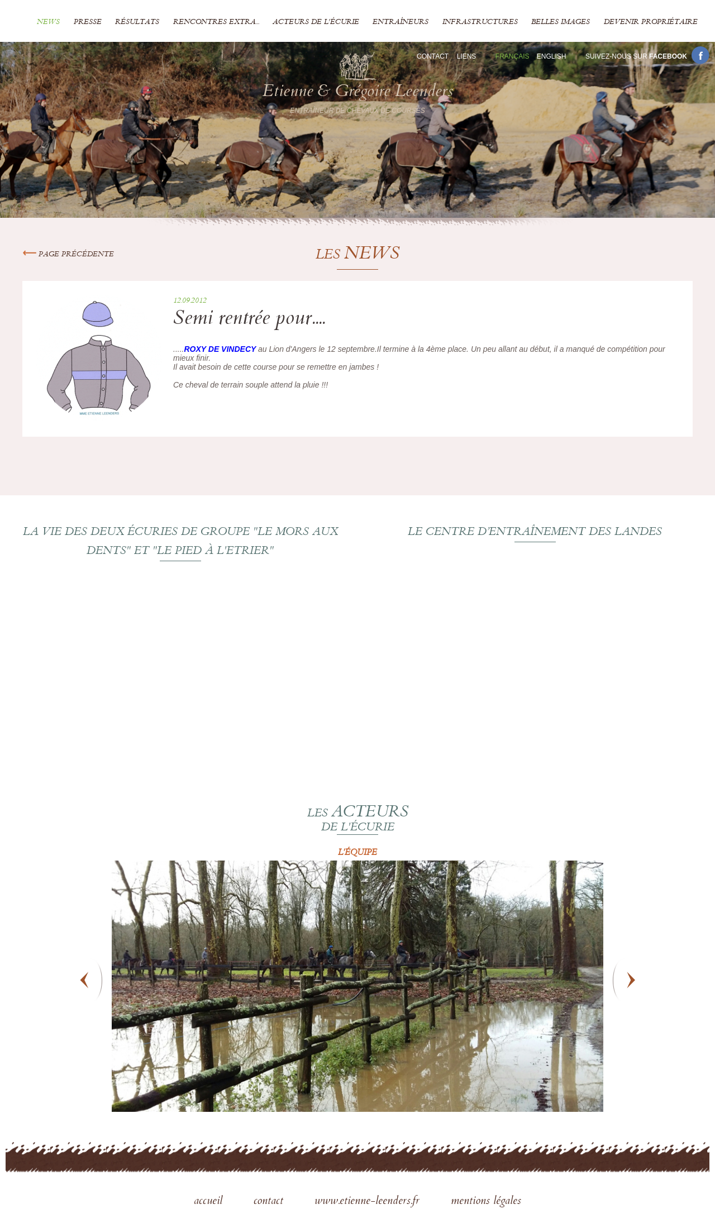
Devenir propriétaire (651, 22)
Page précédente (68, 255)
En (551, 56)
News (48, 22)
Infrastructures (480, 22)
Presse (88, 22)
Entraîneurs (400, 22)
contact (270, 1201)
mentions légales (486, 1201)
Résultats (137, 22)
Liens (466, 56)
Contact (433, 56)
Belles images (560, 22)
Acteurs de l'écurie (316, 22)
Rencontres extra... (216, 22)
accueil (210, 1201)
